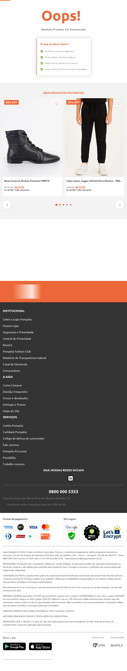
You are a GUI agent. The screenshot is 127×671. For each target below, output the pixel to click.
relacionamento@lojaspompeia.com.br (91, 558)
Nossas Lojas (45, 4)
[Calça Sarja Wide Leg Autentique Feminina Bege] (113, 232)
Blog (87, 4)
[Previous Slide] (7, 266)
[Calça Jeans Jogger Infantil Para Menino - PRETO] (39, 232)
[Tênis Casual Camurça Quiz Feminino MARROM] (63, 232)
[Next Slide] (120, 266)
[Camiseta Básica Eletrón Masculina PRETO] (88, 232)
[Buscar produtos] (73, 11)
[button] (62, 267)
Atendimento (68, 4)
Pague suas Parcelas (19, 4)
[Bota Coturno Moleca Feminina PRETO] (14, 232)
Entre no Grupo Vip (108, 4)
